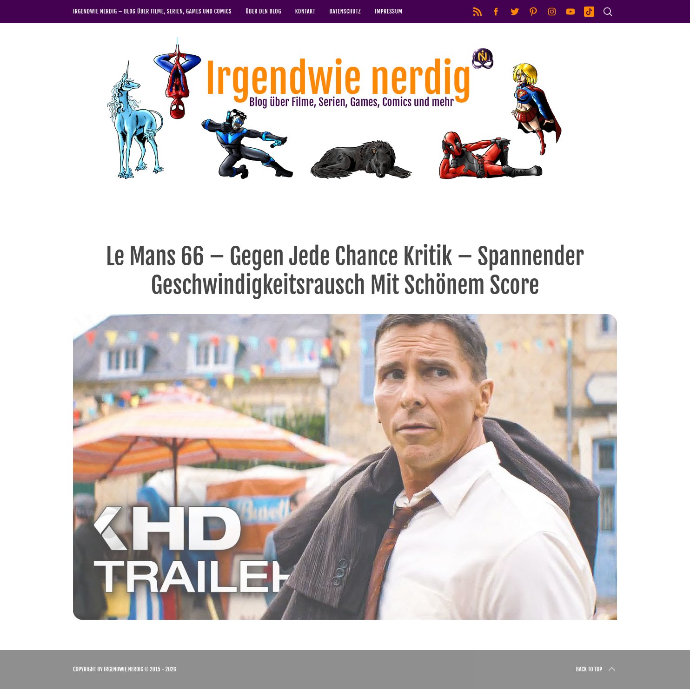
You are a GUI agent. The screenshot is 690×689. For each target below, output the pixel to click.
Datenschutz (345, 11)
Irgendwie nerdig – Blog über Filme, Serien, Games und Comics (152, 11)
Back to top (596, 669)
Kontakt (305, 11)
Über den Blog (263, 11)
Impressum (388, 11)
